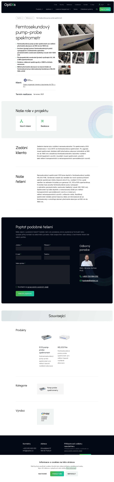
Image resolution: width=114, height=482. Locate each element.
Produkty (37, 10)
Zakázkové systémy (85, 10)
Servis (74, 10)
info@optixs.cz (28, 451)
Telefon (46, 254)
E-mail (18, 254)
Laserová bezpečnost (61, 10)
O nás (53, 4)
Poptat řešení (103, 10)
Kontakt (84, 4)
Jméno (18, 245)
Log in (99, 5)
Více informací (71, 468)
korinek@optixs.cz (90, 281)
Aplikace (47, 10)
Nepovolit (72, 474)
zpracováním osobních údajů (38, 287)
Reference (67, 4)
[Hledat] (95, 10)
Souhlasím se (33, 287)
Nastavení (42, 474)
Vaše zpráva (20, 263)
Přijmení (46, 245)
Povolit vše (57, 474)
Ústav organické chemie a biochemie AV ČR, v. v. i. (39, 85)
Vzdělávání (76, 4)
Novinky (60, 4)
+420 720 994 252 (90, 276)
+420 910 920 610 (29, 449)
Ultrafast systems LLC (44, 419)
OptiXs (19, 18)
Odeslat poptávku (25, 293)
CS (106, 4)
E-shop (90, 4)
